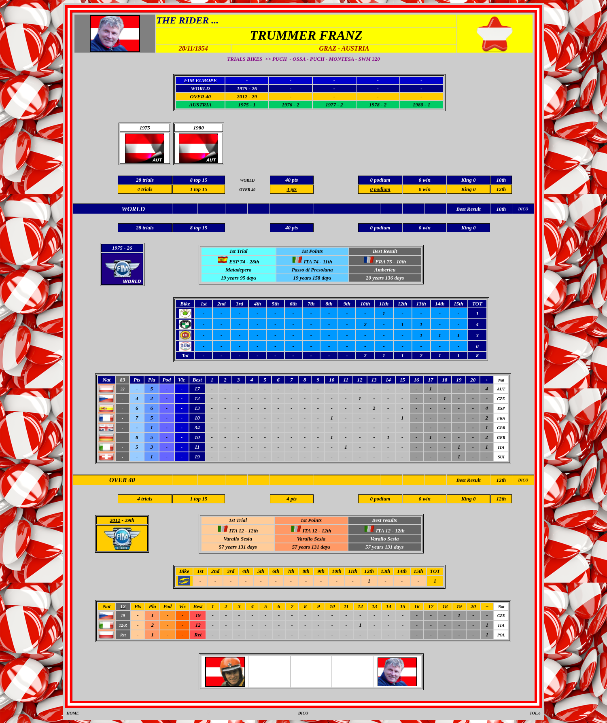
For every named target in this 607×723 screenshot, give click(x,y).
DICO (523, 480)
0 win (425, 189)
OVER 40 (122, 480)
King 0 (468, 189)
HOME (72, 713)
